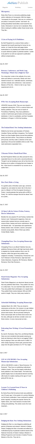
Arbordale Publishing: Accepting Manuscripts (16, 302)
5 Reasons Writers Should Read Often (14, 153)
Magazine (5, 7)
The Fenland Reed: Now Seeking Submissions (16, 127)
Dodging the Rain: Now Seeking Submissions (16, 420)
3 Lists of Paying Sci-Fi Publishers (12, 39)
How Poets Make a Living (10, 182)
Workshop (18, 7)
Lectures (30, 7)
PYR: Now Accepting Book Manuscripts (14, 102)
